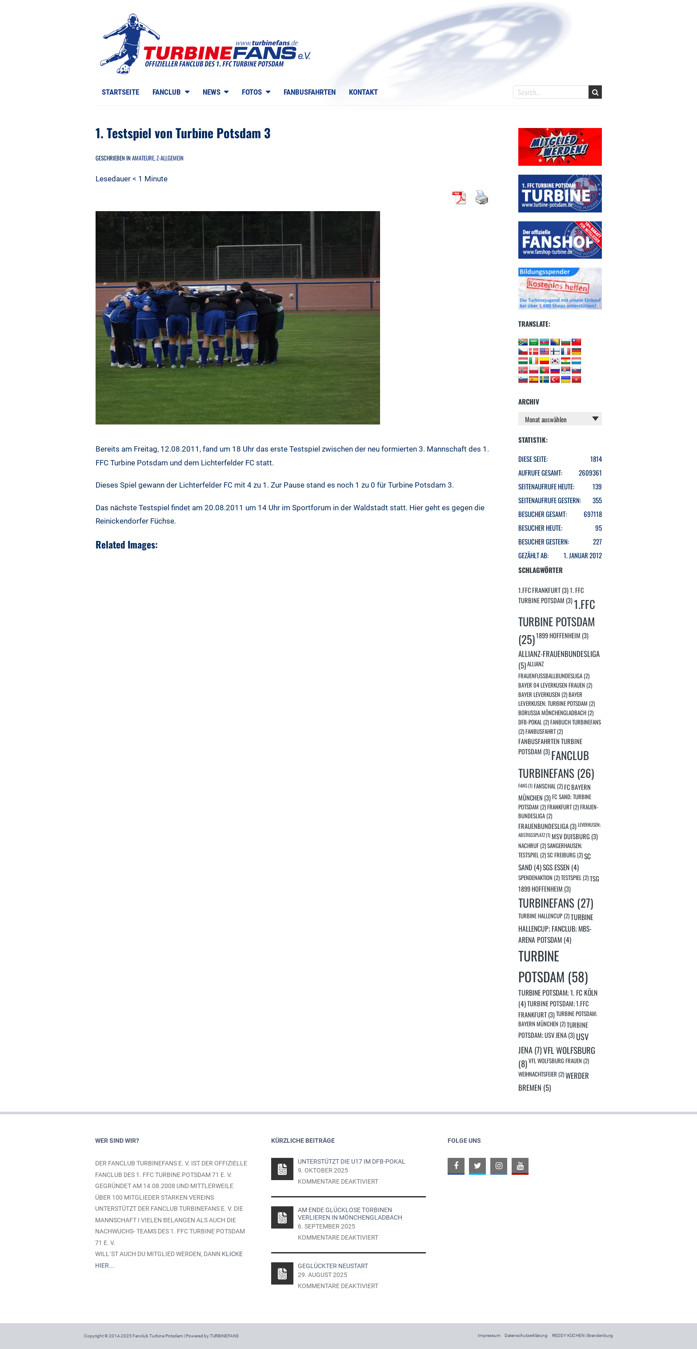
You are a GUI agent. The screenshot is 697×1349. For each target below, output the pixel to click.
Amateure (143, 157)
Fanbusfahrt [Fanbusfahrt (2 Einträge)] (544, 731)
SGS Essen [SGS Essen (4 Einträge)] (561, 867)
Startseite (120, 92)
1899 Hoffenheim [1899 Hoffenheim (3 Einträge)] (562, 635)
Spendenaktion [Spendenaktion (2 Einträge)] (539, 877)
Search (595, 92)
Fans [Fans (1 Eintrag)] (525, 785)
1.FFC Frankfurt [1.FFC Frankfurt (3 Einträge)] (543, 590)
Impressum (489, 1335)
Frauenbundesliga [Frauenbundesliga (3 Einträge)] (547, 826)
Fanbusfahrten (310, 92)
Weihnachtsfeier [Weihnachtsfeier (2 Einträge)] (541, 1074)
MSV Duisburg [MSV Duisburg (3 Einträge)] (575, 836)
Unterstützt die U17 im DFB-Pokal (351, 1161)
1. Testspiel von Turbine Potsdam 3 (183, 133)
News (211, 92)
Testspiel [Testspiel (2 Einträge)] (575, 877)
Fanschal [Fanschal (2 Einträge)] (548, 786)
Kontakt (363, 92)
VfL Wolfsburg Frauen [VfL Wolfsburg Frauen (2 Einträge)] (559, 1061)
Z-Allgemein (170, 157)
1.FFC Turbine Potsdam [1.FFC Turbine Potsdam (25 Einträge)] (556, 621)
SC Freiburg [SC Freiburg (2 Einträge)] (565, 855)
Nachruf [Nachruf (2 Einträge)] (532, 845)
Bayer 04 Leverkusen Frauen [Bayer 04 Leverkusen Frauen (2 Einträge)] (555, 685)
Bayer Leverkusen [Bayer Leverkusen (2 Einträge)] (542, 694)
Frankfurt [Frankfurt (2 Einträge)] (563, 807)
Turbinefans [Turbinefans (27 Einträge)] (555, 902)
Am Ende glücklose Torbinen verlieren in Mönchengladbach (350, 1213)
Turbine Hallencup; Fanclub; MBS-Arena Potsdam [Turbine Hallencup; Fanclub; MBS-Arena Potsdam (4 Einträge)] (555, 928)
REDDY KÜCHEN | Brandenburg (582, 1335)
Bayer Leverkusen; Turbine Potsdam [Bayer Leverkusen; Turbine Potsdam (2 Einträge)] (556, 699)
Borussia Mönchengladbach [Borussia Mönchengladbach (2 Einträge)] (555, 713)
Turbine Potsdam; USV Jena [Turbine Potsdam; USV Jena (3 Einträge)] (553, 1030)
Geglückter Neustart (333, 1265)
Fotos (252, 92)
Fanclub (166, 92)
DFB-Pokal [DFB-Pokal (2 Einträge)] (533, 722)
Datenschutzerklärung (526, 1335)
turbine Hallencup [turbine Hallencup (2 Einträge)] (543, 916)
